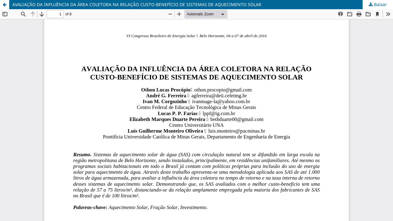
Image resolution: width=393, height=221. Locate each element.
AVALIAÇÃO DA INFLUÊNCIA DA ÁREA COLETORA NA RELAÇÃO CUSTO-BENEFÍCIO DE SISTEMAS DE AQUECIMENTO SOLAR (136, 4)
